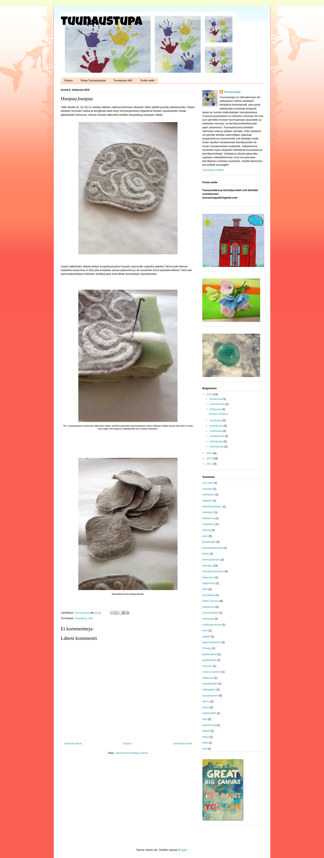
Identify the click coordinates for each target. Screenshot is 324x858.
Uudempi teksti (73, 743)
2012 (209, 463)
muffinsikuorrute (211, 624)
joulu (205, 536)
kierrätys (207, 565)
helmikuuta (216, 441)
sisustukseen (210, 695)
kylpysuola (208, 583)
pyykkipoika (209, 660)
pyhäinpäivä (209, 654)
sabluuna (207, 677)
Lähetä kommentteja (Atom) (131, 752)
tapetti (206, 730)
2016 (209, 394)
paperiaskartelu (211, 642)
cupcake (207, 488)
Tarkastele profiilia (213, 169)
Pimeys (206, 648)
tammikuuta (217, 446)
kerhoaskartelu (211, 559)
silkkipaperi (209, 689)
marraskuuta (217, 404)
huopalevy (81, 618)
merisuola (208, 618)
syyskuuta (216, 420)
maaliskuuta (217, 436)
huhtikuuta (216, 430)
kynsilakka (208, 595)
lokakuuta (216, 409)
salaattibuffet (209, 683)
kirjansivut (208, 577)
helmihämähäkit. (212, 506)
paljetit (206, 636)
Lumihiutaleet (210, 612)
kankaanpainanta (212, 547)
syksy (205, 707)
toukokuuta (217, 425)
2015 (209, 453)
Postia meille (147, 80)
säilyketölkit (209, 713)
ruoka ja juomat (211, 671)
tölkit (205, 742)
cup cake (207, 482)
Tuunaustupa (101, 22)
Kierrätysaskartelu (213, 571)
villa (90, 618)
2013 (209, 458)
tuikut (205, 736)
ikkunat (206, 530)
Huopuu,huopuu (218, 413)
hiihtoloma (208, 518)
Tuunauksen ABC (123, 80)
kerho (205, 553)
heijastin (207, 500)
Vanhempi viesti (182, 743)
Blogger (182, 849)
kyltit (205, 589)
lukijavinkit (208, 606)
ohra (205, 630)
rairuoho (207, 666)
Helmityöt (207, 512)
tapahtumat (209, 725)
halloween (208, 494)
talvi (204, 719)
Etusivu (68, 80)
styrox (206, 701)
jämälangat (209, 541)
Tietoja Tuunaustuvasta (93, 80)
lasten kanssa (210, 600)
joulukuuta (216, 398)
